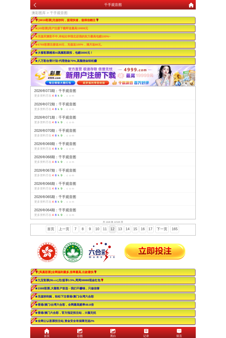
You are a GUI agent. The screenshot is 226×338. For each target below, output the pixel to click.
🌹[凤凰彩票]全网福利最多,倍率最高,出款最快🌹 (66, 272)
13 (120, 229)
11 (105, 229)
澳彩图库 (39, 13)
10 (97, 229)
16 (143, 229)
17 (151, 229)
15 (135, 229)
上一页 (64, 229)
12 (113, 229)
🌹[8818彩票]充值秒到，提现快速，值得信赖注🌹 (67, 20)
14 (128, 229)
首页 (50, 229)
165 (175, 229)
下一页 (162, 229)
